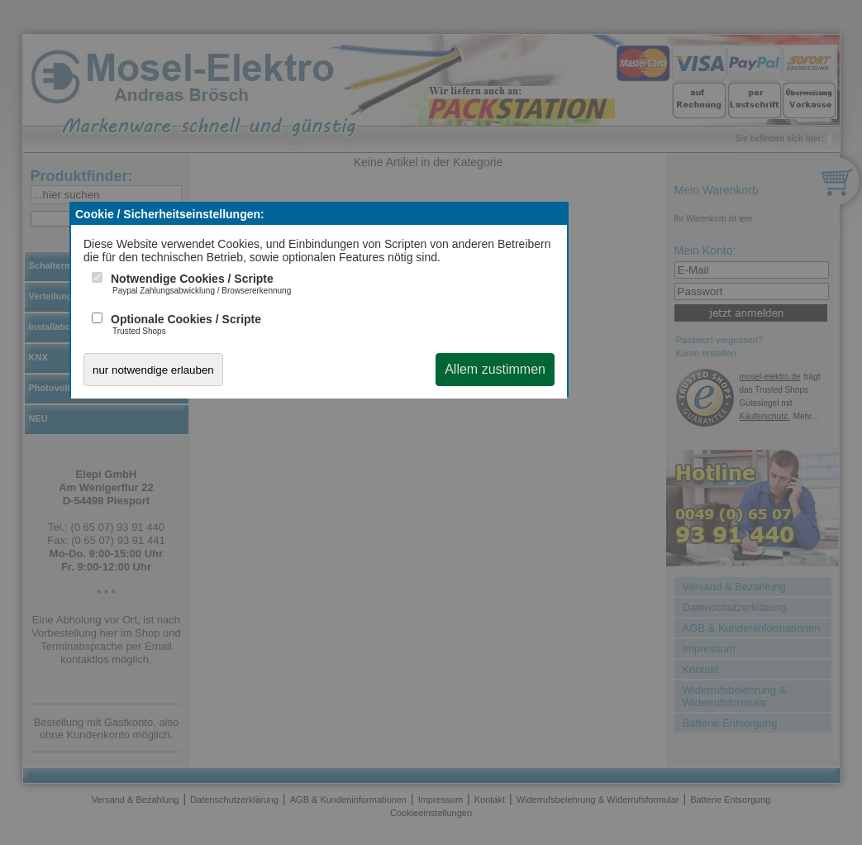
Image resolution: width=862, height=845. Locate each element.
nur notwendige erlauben (153, 370)
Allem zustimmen (495, 369)
